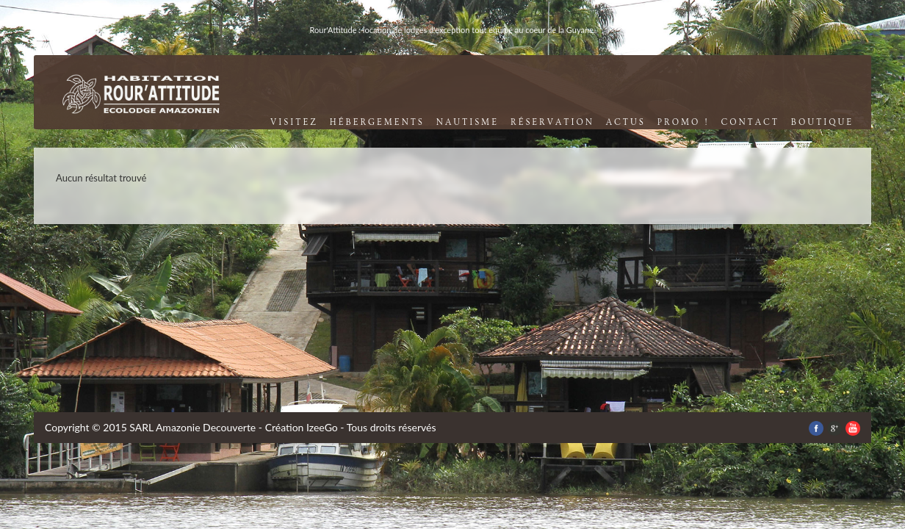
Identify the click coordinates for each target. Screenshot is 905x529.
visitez (294, 122)
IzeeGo (322, 427)
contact (750, 122)
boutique (822, 122)
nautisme (467, 122)
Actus (626, 122)
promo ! (683, 122)
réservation (552, 122)
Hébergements (377, 122)
